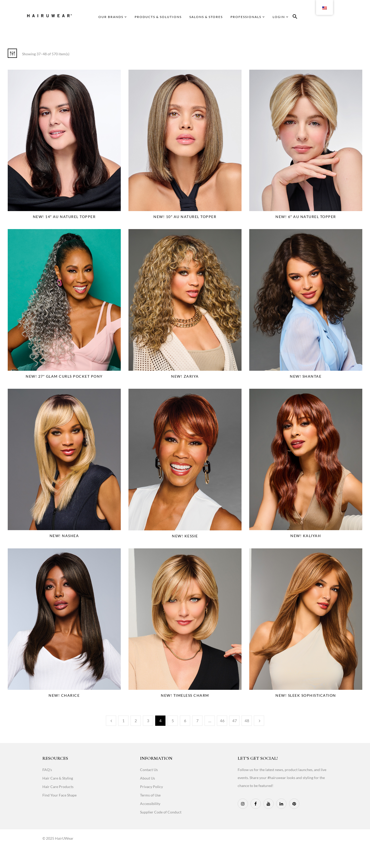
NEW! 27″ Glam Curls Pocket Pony (64, 376)
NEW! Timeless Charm (185, 695)
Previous (111, 721)
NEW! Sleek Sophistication (305, 695)
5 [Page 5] (173, 720)
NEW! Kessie (185, 536)
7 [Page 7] (197, 720)
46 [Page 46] (222, 720)
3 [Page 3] (148, 720)
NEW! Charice (64, 695)
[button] (295, 17)
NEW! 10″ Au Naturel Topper (184, 216)
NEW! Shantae (305, 376)
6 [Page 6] (185, 720)
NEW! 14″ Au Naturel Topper (64, 216)
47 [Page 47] (234, 720)
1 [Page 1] (123, 720)
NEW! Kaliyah (305, 535)
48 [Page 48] (247, 720)
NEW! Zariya (185, 376)
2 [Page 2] (136, 720)
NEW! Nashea (64, 535)
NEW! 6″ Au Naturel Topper (305, 216)
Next (259, 721)
